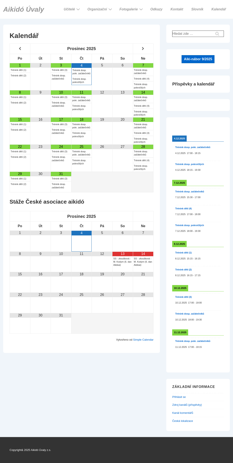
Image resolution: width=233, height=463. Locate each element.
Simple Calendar (143, 339)
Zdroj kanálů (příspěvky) (187, 404)
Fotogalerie (131, 9)
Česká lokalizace (182, 420)
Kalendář (219, 9)
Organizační (100, 9)
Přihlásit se (179, 397)
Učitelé (72, 9)
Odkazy (156, 9)
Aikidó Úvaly (23, 9)
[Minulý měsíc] (20, 48)
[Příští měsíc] (143, 48)
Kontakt (176, 9)
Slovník (197, 9)
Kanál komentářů (182, 412)
